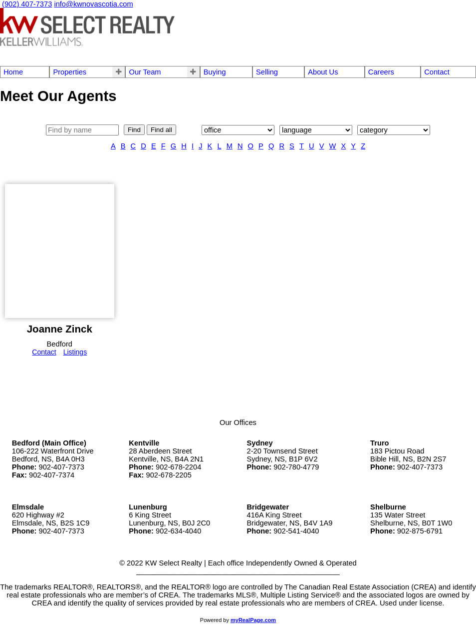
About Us (323, 72)
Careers (381, 72)
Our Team (145, 72)
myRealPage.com (253, 620)
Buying (215, 72)
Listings (75, 352)
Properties (69, 72)
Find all (161, 130)
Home (13, 72)
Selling (267, 72)
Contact (437, 72)
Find (134, 130)
